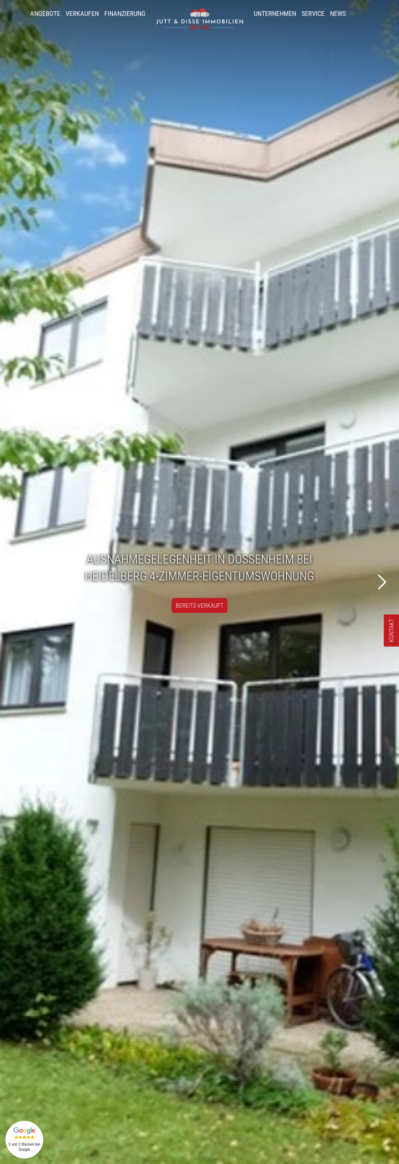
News (338, 13)
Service (313, 13)
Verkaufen (82, 13)
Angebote (45, 13)
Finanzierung (125, 13)
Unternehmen (275, 13)
